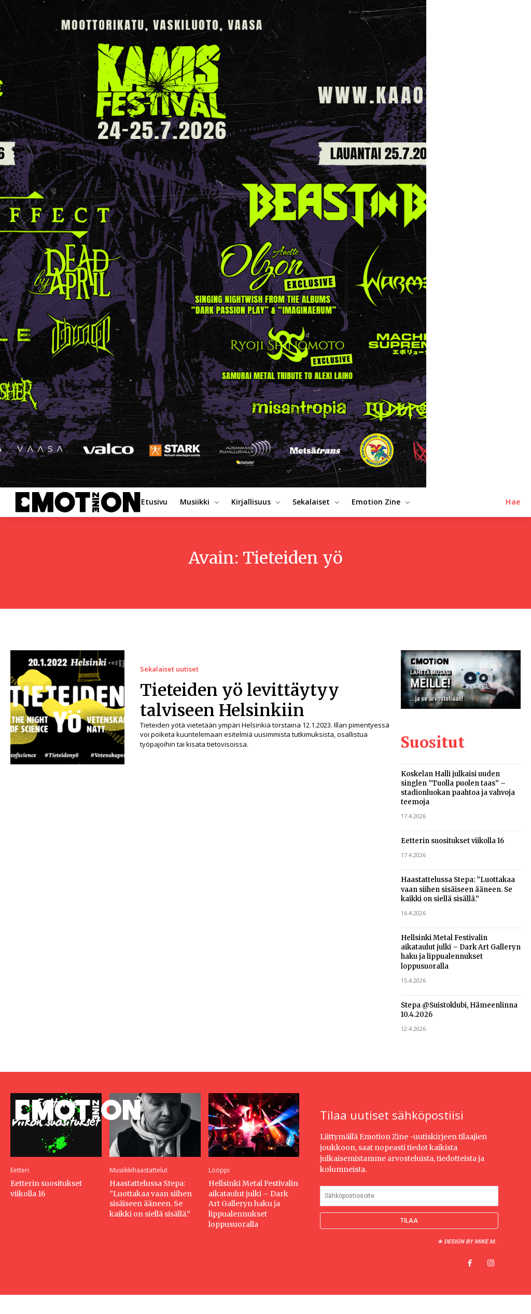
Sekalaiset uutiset (169, 669)
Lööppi (219, 1170)
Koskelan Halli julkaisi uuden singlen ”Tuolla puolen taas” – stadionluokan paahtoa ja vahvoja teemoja (458, 787)
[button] (513, 502)
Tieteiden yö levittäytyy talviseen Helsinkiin (239, 700)
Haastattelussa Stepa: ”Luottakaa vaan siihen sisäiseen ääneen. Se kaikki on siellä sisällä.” (458, 889)
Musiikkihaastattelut (138, 1170)
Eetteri (19, 1170)
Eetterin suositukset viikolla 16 (452, 840)
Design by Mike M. (470, 1241)
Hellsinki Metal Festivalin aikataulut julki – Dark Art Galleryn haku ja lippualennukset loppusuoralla (461, 951)
